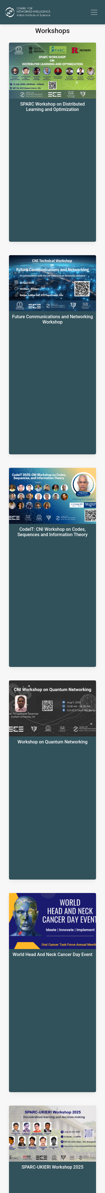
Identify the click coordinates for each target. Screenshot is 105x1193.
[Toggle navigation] (94, 12)
